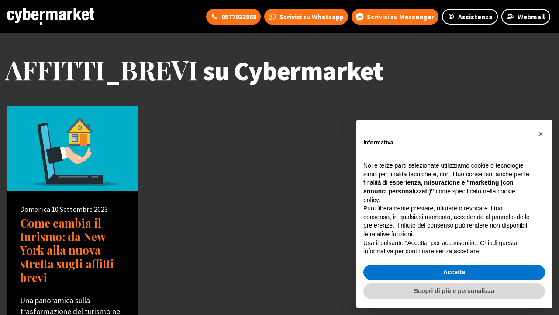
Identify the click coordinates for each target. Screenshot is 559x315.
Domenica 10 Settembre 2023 (64, 209)
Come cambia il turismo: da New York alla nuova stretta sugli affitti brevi (67, 250)
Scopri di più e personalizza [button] (454, 290)
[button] (541, 134)
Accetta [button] (454, 272)
